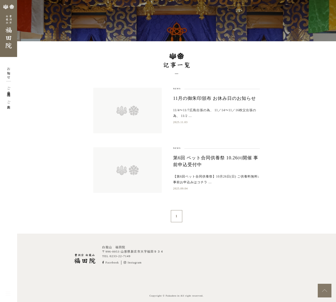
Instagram (133, 262)
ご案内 (8, 101)
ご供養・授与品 (8, 88)
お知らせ (8, 71)
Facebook (110, 262)
